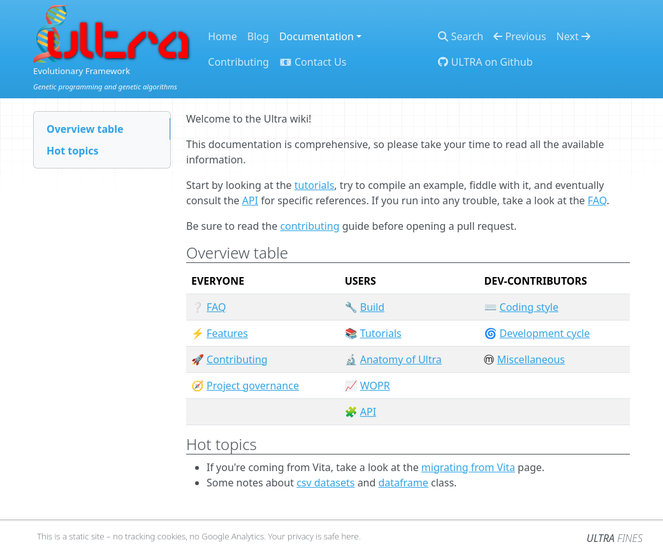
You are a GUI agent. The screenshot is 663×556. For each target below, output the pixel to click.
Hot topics (72, 151)
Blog (258, 36)
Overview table (85, 129)
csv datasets (325, 483)
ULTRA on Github (485, 62)
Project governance (253, 386)
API (250, 200)
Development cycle (545, 333)
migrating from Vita (468, 467)
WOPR (375, 386)
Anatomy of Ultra (401, 359)
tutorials (315, 185)
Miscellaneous (531, 359)
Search (460, 36)
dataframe (403, 483)
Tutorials (381, 333)
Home (222, 36)
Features (227, 333)
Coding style (529, 307)
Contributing (238, 62)
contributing (309, 226)
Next (573, 36)
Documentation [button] (316, 36)
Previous (519, 36)
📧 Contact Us (313, 62)
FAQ (597, 200)
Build (372, 307)
